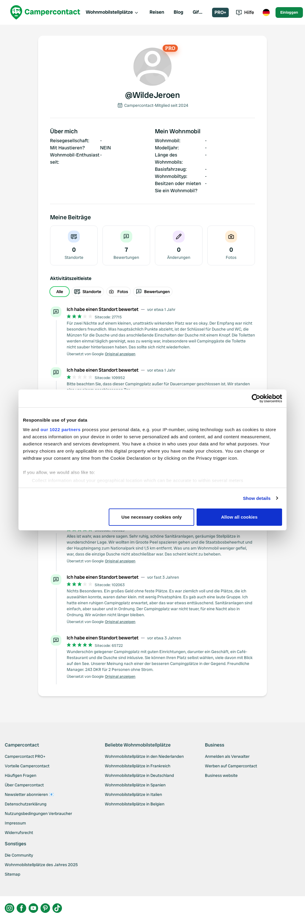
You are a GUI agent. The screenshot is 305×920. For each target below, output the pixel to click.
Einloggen (289, 12)
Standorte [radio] (87, 292)
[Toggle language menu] (266, 12)
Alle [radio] (59, 291)
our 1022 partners (60, 429)
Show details (257, 498)
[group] (152, 291)
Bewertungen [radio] (153, 292)
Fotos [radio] (118, 291)
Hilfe (245, 12)
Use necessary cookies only (152, 517)
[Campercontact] (45, 12)
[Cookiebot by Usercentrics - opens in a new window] (256, 398)
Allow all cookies (239, 517)
